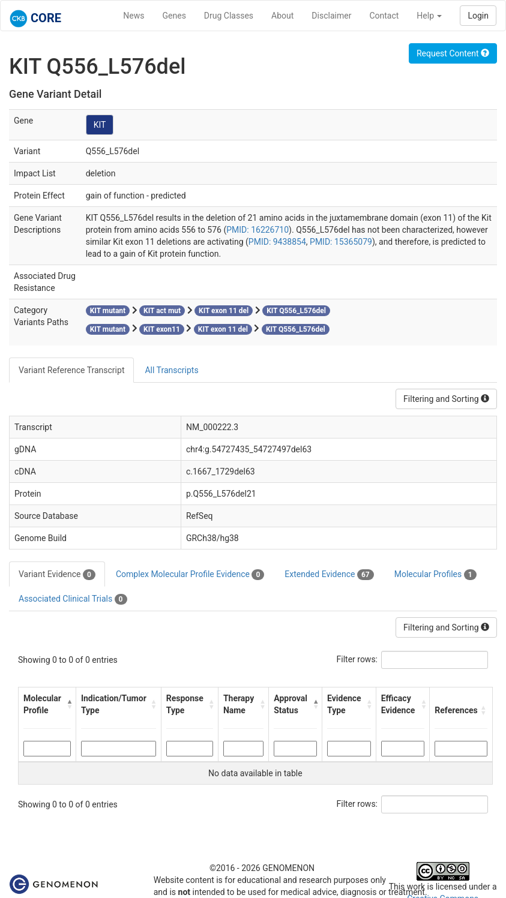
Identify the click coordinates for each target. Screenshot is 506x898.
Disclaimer (331, 15)
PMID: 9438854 (277, 242)
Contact (384, 15)
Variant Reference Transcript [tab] (71, 370)
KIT (100, 125)
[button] (68, 704)
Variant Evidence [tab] (57, 574)
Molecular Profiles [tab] (435, 574)
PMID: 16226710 (257, 230)
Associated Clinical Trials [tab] (73, 599)
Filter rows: (357, 659)
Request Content (453, 53)
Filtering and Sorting (446, 399)
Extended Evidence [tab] (329, 574)
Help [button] (429, 15)
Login (478, 15)
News (133, 15)
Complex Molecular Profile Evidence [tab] (190, 574)
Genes (174, 15)
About (282, 15)
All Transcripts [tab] (171, 370)
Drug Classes (228, 15)
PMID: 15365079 (341, 242)
